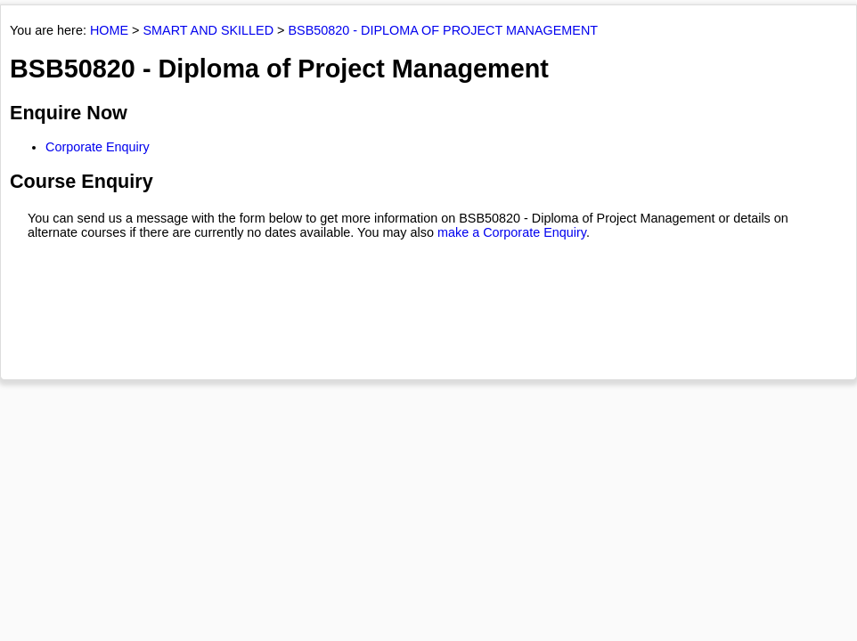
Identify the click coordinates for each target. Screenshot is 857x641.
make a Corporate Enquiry (511, 232)
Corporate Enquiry (97, 147)
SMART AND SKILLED (208, 30)
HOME (109, 30)
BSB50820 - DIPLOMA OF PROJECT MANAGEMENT (444, 30)
